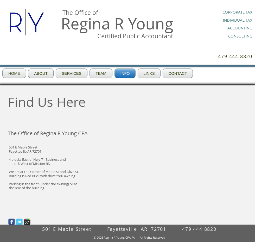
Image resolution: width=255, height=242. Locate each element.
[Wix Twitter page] (19, 222)
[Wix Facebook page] (11, 222)
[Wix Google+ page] (27, 222)
